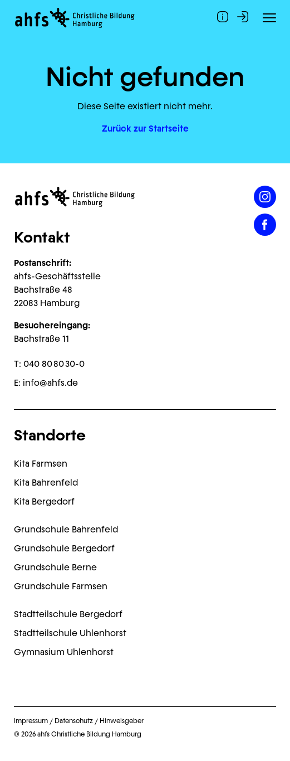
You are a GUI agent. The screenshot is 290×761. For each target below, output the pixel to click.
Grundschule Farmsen (60, 586)
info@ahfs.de (50, 383)
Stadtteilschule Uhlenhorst (70, 633)
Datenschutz (74, 720)
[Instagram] (265, 197)
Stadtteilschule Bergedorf (68, 614)
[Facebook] (265, 225)
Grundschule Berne (55, 567)
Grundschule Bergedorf (64, 548)
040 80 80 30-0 (54, 364)
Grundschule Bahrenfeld (66, 529)
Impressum (31, 720)
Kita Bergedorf (44, 501)
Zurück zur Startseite (145, 128)
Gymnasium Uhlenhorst (64, 652)
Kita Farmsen (40, 463)
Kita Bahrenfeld (46, 482)
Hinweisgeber (122, 720)
